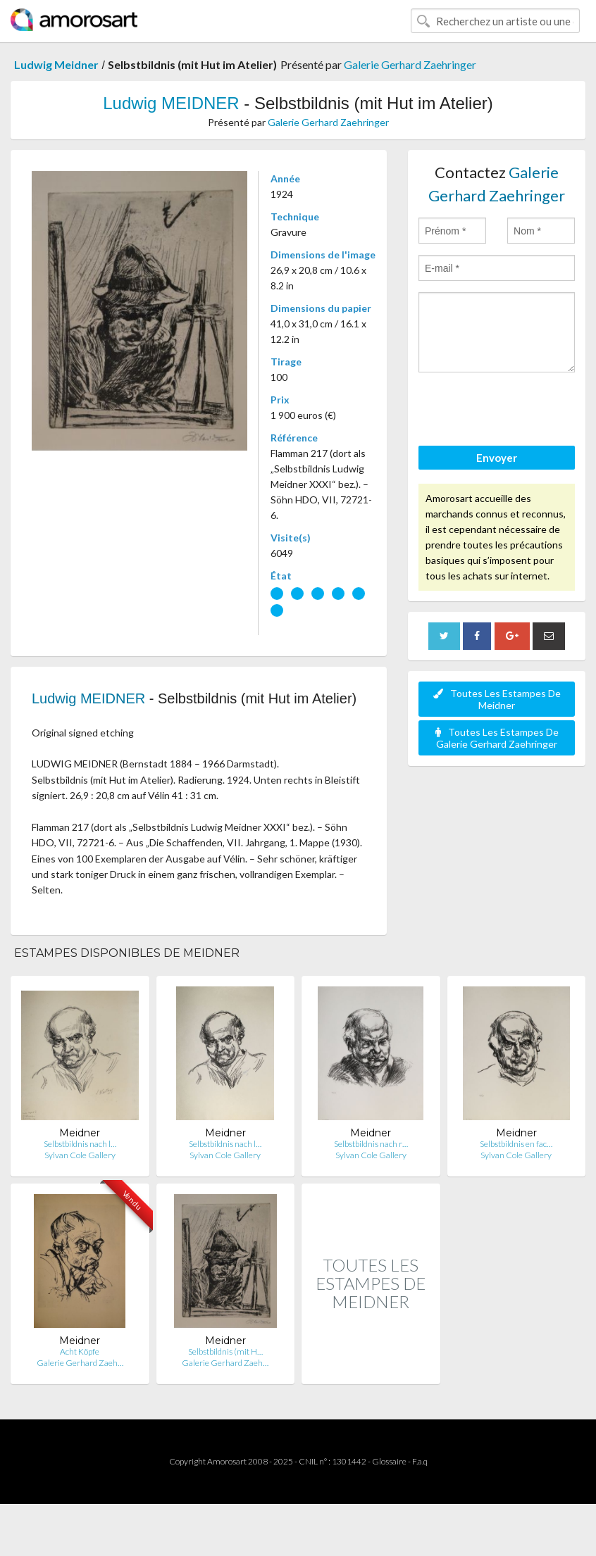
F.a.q (420, 1461)
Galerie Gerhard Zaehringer (410, 64)
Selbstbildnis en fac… (516, 1143)
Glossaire (389, 1461)
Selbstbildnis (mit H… (225, 1351)
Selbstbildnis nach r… (371, 1143)
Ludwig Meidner (56, 64)
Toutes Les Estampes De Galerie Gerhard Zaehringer (497, 738)
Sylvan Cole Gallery (80, 1155)
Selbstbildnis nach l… (80, 1143)
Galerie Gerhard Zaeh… (80, 1362)
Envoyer (496, 457)
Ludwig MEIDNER (171, 103)
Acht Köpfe (79, 1351)
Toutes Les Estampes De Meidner (497, 699)
